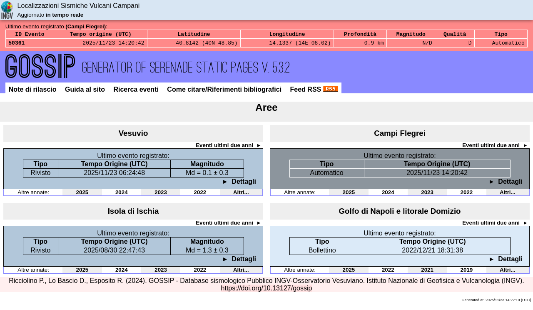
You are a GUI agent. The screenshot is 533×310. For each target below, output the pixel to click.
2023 (160, 195)
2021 (427, 272)
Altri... (241, 195)
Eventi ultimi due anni (225, 148)
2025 (82, 195)
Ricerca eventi (136, 91)
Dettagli (243, 184)
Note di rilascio (33, 91)
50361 (16, 45)
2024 (121, 195)
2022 (200, 195)
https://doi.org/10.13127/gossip (266, 290)
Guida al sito (86, 91)
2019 (467, 272)
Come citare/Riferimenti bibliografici (225, 91)
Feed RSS (314, 91)
